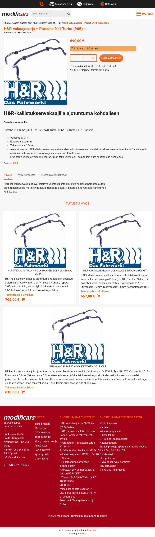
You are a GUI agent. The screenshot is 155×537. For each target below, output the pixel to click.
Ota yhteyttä (42, 458)
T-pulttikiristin (67, 465)
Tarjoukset (85, 4)
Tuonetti (82, 533)
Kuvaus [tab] (8, 174)
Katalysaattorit (108, 442)
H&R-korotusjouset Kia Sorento (77, 431)
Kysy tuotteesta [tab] (26, 174)
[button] (23, 299)
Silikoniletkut (107, 435)
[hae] (68, 13)
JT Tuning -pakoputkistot (114, 438)
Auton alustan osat (22, 23)
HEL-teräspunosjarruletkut (74, 462)
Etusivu (7, 23)
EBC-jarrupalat (108, 465)
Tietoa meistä (42, 423)
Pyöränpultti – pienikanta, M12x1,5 (80, 450)
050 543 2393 (21, 449)
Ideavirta (91, 530)
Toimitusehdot (43, 436)
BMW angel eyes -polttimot (115, 462)
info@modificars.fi (14, 457)
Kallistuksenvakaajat (44, 23)
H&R (59, 23)
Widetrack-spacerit (110, 431)
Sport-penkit (107, 454)
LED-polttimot (107, 458)
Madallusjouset (108, 423)
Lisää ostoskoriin (111, 58)
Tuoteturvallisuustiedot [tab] (54, 174)
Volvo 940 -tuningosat (112, 469)
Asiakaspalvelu (60, 4)
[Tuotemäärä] (83, 58)
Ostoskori (108, 4)
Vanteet (104, 427)
